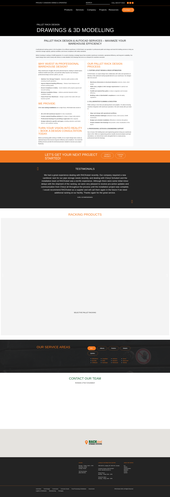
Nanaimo (114, 360)
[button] (3, 275)
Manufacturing (52, 491)
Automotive (38, 488)
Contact (128, 10)
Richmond (115, 362)
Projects (103, 10)
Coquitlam (105, 358)
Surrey (124, 358)
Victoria (125, 362)
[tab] (91, 348)
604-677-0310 (120, 3)
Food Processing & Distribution (79, 488)
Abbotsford (95, 358)
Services (80, 10)
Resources (114, 10)
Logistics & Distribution (41, 491)
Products (68, 10)
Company (92, 10)
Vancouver (126, 360)
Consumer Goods (65, 488)
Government (92, 488)
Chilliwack (94, 362)
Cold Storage (47, 488)
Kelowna (114, 358)
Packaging (60, 491)
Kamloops (105, 362)
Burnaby (94, 360)
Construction (55, 488)
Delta (103, 360)
